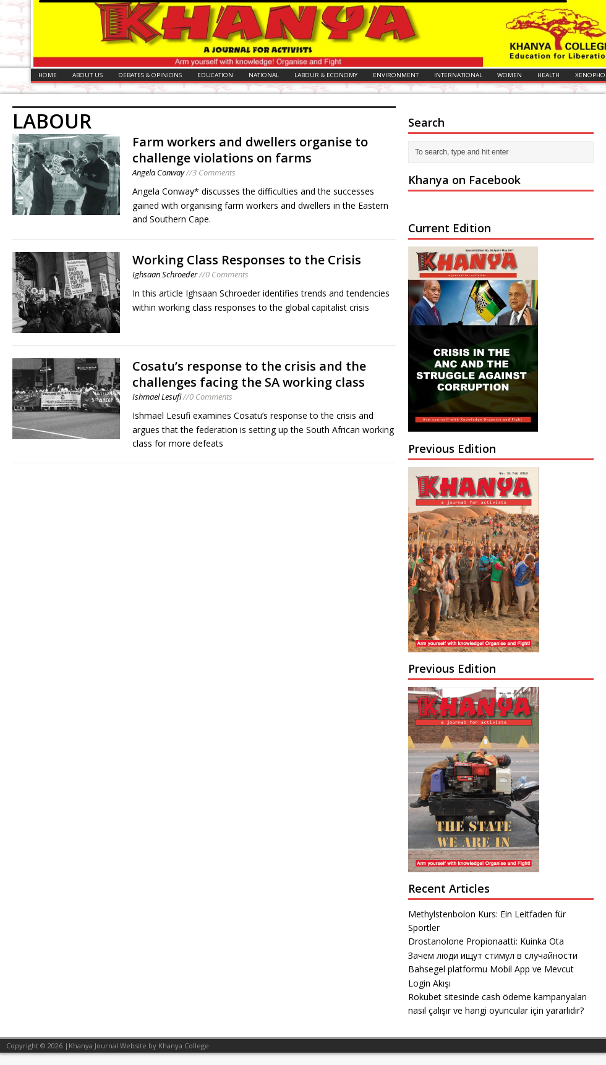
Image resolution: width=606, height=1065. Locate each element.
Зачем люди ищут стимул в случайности (493, 955)
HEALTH (548, 75)
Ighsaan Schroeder (164, 274)
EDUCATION (215, 75)
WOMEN (509, 75)
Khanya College (183, 1045)
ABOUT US (87, 75)
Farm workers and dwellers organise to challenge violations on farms (250, 149)
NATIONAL (264, 75)
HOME (47, 75)
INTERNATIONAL (458, 75)
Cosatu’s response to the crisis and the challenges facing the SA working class (249, 374)
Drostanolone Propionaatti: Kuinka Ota (486, 941)
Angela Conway (158, 172)
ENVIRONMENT (396, 75)
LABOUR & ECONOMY (325, 75)
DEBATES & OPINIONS (150, 75)
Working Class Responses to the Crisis (246, 259)
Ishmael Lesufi (156, 396)
